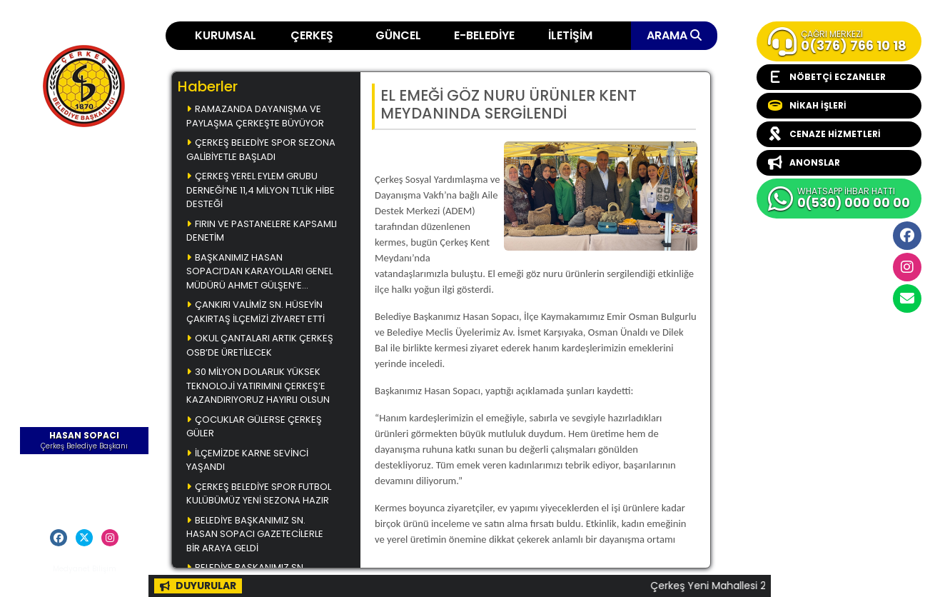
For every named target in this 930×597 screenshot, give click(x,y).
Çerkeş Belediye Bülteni (84, 257)
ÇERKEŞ (311, 35)
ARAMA (674, 35)
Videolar (84, 306)
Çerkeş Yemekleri (84, 188)
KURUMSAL (225, 35)
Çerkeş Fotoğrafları (84, 229)
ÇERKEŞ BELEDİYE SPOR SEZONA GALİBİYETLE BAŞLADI (260, 150)
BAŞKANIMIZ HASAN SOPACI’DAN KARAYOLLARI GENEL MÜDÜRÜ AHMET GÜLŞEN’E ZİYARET (259, 272)
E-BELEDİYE (484, 35)
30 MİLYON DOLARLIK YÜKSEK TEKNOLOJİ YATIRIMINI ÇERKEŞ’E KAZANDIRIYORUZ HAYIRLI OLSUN (258, 385)
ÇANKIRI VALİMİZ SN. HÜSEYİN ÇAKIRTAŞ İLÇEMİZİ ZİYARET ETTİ (255, 312)
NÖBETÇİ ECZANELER (827, 77)
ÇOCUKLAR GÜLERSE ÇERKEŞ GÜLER (254, 427)
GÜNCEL (398, 35)
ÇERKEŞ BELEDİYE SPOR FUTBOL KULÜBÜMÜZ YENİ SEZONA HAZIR (258, 494)
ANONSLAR (804, 163)
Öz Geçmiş (84, 467)
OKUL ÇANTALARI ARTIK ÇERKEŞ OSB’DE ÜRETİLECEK (259, 345)
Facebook (907, 235)
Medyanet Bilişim (84, 568)
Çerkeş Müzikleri (84, 208)
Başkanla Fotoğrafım (84, 286)
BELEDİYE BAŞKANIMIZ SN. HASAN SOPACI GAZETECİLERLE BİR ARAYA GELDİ (254, 534)
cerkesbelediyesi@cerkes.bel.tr (907, 298)
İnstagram (907, 267)
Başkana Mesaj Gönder (85, 487)
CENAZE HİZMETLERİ (824, 134)
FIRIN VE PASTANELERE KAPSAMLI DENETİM (261, 231)
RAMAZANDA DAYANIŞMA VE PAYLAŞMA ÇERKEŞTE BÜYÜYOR (255, 116)
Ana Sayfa (84, 167)
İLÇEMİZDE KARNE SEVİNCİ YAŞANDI (247, 460)
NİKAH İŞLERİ (807, 106)
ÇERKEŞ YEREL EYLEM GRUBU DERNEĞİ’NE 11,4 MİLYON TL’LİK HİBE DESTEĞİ (260, 190)
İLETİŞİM (570, 35)
